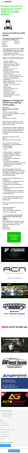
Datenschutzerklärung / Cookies (7, 429)
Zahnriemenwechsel (4, 432)
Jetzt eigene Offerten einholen (14, 237)
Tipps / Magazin (3, 422)
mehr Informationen (5, 445)
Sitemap (2, 438)
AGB (1, 427)
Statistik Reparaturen (5, 436)
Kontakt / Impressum (4, 425)
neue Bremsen (3, 434)
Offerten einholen (14, 451)
